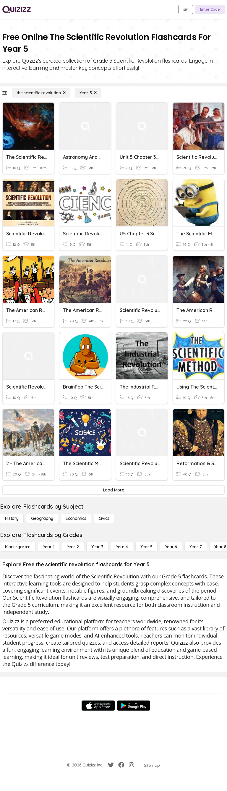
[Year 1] (48, 546)
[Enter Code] (210, 9)
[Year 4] (122, 546)
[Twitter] (111, 765)
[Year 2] (73, 546)
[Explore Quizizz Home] (16, 9)
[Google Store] (133, 706)
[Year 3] (97, 546)
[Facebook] (121, 765)
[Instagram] (131, 765)
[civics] (104, 518)
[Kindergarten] (17, 546)
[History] (12, 518)
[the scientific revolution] (41, 93)
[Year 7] (195, 546)
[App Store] (98, 706)
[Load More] (113, 490)
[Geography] (42, 518)
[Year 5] (88, 93)
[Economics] (76, 518)
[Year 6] (171, 546)
